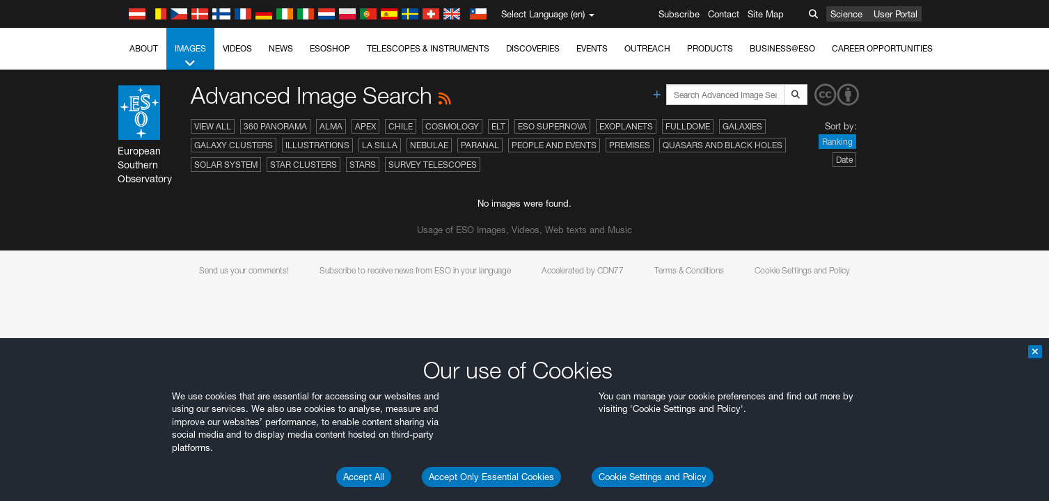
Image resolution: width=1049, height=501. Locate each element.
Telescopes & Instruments (428, 48)
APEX (365, 126)
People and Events (554, 145)
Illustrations (317, 145)
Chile (400, 126)
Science (846, 13)
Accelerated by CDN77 (583, 270)
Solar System (226, 164)
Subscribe (679, 13)
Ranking (837, 141)
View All (212, 126)
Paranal (480, 145)
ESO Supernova (552, 126)
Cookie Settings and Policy (653, 476)
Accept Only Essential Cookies (491, 476)
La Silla (379, 145)
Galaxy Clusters (233, 145)
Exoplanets (626, 126)
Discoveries (533, 48)
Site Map (766, 13)
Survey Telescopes (432, 164)
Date (844, 159)
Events (592, 48)
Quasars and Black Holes (722, 145)
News (281, 48)
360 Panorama (275, 126)
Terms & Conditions (689, 270)
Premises (629, 145)
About (143, 48)
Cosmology (452, 126)
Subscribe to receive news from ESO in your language (415, 270)
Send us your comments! (244, 270)
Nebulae (429, 145)
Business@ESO (782, 48)
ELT (498, 126)
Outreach (647, 48)
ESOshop (330, 48)
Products (710, 48)
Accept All (363, 476)
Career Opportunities (882, 48)
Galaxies (742, 126)
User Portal (895, 13)
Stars (362, 164)
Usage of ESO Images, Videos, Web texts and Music (524, 229)
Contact (723, 13)
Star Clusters (303, 164)
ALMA (331, 126)
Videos (237, 48)
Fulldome (687, 126)
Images (190, 56)
